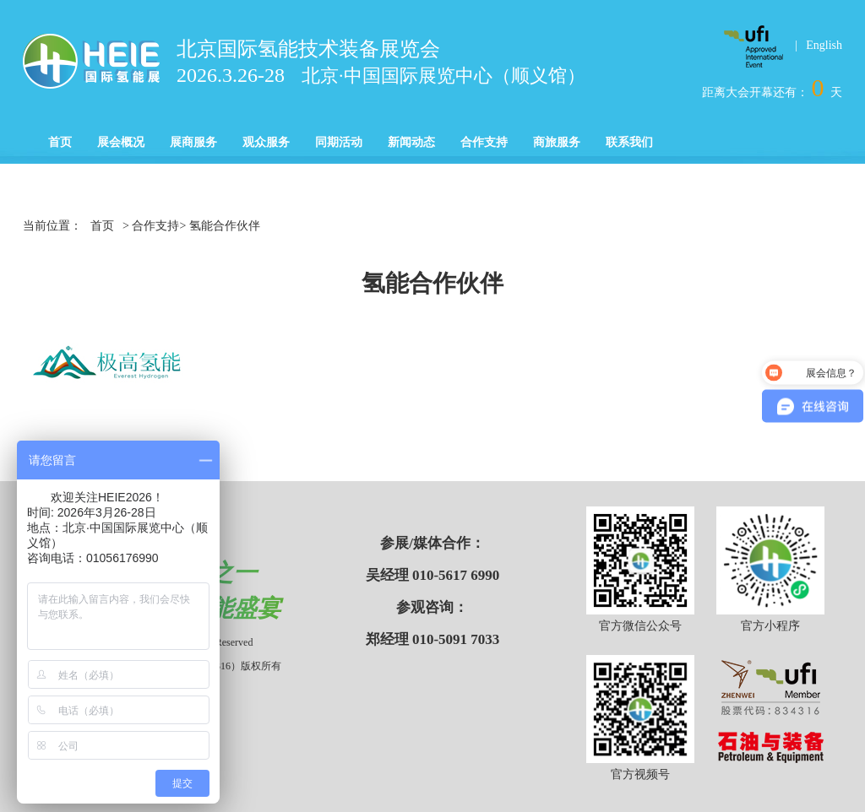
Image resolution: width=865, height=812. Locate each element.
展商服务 (193, 142)
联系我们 (629, 142)
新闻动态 (411, 142)
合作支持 (484, 142)
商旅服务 (556, 142)
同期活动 (338, 142)
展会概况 (120, 142)
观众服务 (266, 142)
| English (818, 45)
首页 (60, 142)
